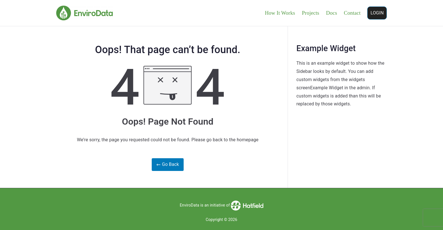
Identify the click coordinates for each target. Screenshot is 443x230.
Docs (331, 13)
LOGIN (377, 13)
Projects (310, 13)
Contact (352, 13)
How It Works (280, 13)
